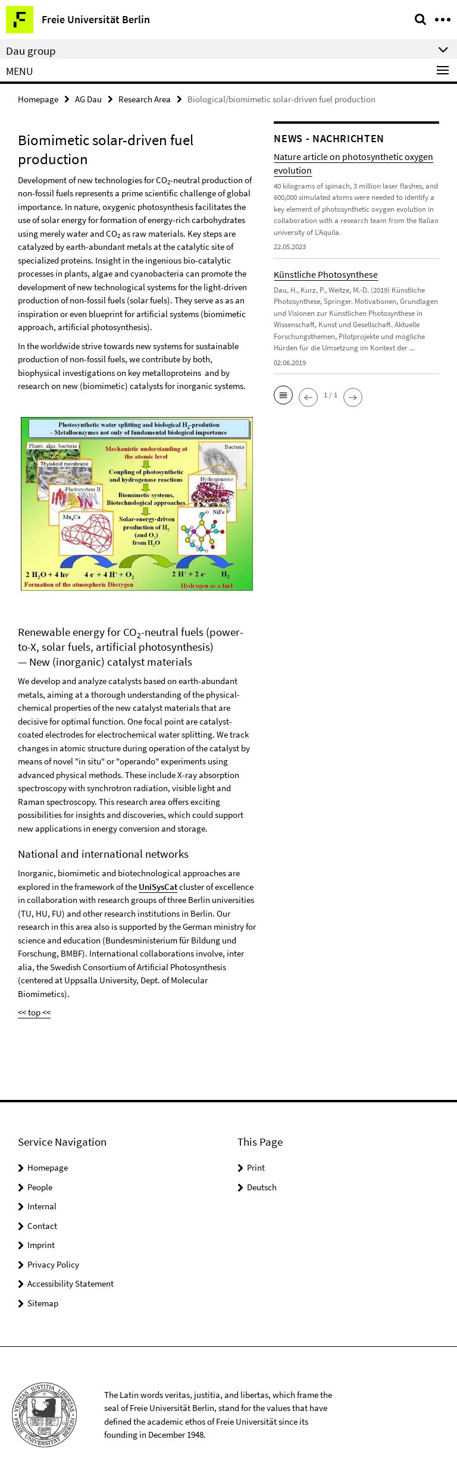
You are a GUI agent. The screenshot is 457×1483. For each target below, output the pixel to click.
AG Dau (88, 99)
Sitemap (42, 1303)
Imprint (41, 1244)
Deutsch (262, 1187)
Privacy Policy (53, 1264)
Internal (42, 1206)
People (39, 1187)
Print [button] (256, 1167)
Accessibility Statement (70, 1283)
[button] (283, 395)
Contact (42, 1225)
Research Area (144, 99)
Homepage (38, 99)
